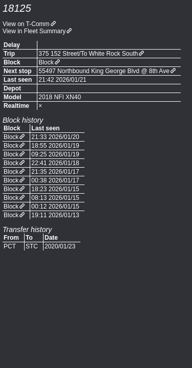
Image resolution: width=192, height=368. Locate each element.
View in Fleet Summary (34, 31)
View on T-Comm (26, 24)
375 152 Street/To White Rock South (88, 53)
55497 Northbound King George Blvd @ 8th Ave (103, 71)
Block (45, 62)
